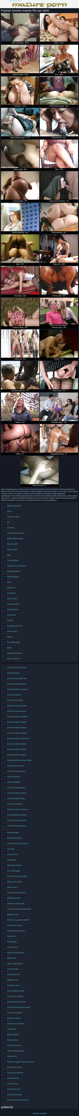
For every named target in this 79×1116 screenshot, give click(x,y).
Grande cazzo (13, 609)
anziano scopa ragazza (17, 711)
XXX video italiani (14, 865)
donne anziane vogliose (17, 727)
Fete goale (11, 860)
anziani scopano (14, 695)
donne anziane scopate (17, 722)
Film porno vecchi (14, 882)
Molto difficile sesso (15, 538)
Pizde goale (12, 942)
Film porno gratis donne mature (20, 1062)
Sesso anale (12, 549)
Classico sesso (13, 604)
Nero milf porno (13, 659)
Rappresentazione (14, 653)
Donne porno (12, 1040)
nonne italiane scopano (17, 820)
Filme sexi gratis (14, 1018)
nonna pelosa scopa (15, 766)
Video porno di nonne (16, 931)
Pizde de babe (13, 833)
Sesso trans (12, 631)
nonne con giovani (14, 804)
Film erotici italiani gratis (17, 843)
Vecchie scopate (16, 1)
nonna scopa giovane (16, 771)
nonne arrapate (13, 782)
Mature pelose (13, 1034)
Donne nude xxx (13, 1089)
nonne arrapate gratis (16, 787)
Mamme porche (13, 898)
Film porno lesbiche (15, 1073)
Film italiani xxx (13, 974)
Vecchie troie (12, 854)
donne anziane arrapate (17, 717)
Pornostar (11, 593)
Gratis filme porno (14, 838)
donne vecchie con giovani (18, 738)
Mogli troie (11, 958)
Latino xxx (11, 615)
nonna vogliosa (13, 777)
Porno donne (12, 1084)
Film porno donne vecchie (17, 1100)
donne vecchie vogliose (16, 755)
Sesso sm (11, 588)
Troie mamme (13, 969)
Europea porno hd (14, 626)
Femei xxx (11, 936)
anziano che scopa (15, 700)
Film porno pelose (14, 1094)
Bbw (9, 582)
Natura (10, 637)
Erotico (10, 620)
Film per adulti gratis (15, 1051)
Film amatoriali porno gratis (18, 1007)
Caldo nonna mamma (16, 566)
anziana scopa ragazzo (17, 684)
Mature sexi (12, 887)
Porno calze (12, 599)
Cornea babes (13, 560)
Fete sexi (10, 849)
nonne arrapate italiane (17, 793)
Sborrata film (12, 544)
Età (8, 522)
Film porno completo (15, 1024)
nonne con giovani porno (17, 809)
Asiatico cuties (13, 517)
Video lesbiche (13, 577)
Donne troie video (14, 1067)
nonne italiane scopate (16, 826)
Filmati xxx (11, 1029)
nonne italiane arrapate (17, 815)
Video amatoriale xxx (16, 953)
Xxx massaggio (13, 871)
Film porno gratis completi (18, 920)
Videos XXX (12, 1056)
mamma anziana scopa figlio (19, 760)
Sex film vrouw (13, 985)
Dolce (9, 511)
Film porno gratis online (17, 876)
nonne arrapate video (16, 798)
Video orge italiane (15, 963)
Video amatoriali (14, 506)
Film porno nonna (14, 925)
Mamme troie (12, 914)
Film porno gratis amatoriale (19, 909)
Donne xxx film (13, 1078)
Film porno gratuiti (15, 1013)
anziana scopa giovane (17, 678)
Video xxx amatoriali (15, 903)
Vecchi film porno (14, 1045)
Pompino (11, 528)
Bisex (9, 648)
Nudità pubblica (13, 571)
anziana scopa (13, 673)
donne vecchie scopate (16, 749)
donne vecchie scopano (17, 744)
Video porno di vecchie (16, 1002)
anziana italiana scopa (16, 667)
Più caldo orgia (13, 642)
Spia (9, 555)
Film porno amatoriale (16, 893)
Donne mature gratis (15, 991)
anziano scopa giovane (17, 706)
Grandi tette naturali (15, 533)
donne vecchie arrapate (17, 733)
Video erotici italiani (15, 996)
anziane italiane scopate (17, 689)
